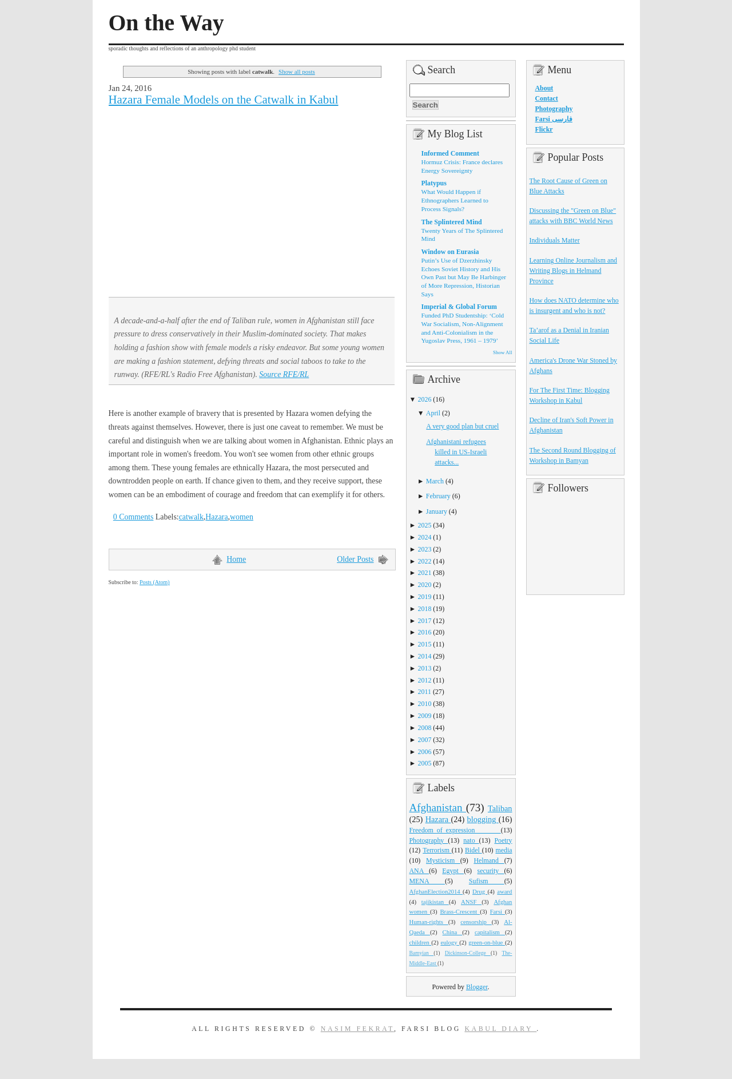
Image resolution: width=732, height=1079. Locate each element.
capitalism (490, 932)
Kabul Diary (500, 1029)
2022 (425, 561)
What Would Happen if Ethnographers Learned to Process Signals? (454, 200)
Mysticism (443, 860)
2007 (425, 740)
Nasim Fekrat (357, 1029)
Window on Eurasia (450, 252)
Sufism (486, 881)
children (420, 942)
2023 (425, 549)
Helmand (489, 860)
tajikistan (435, 901)
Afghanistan (437, 808)
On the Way (166, 22)
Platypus (434, 183)
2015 (425, 644)
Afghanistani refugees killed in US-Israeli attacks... (456, 452)
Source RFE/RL (284, 374)
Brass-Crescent (460, 911)
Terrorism (437, 850)
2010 (425, 704)
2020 (425, 585)
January (436, 511)
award (504, 891)
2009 (425, 716)
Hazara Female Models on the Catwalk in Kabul (224, 99)
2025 (425, 525)
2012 (425, 680)
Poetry (503, 840)
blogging (483, 819)
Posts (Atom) (155, 582)
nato (471, 840)
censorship (476, 921)
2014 (425, 656)
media (503, 850)
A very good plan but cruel (462, 426)
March (435, 481)
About (544, 88)
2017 (425, 621)
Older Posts (355, 559)
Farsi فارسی (553, 119)
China (453, 932)
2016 (425, 632)
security (491, 871)
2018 (425, 609)
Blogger (477, 987)
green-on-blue (486, 942)
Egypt (453, 871)
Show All (502, 352)
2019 (425, 597)
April (433, 413)
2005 (425, 763)
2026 (425, 399)
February (438, 496)
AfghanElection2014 (436, 891)
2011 (424, 692)
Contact (546, 98)
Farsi (497, 911)
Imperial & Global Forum (459, 307)
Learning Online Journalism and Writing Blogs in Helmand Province (574, 270)
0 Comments (133, 517)
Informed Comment (450, 153)
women (241, 517)
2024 (425, 537)
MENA (427, 881)
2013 (425, 668)
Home (236, 559)
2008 (425, 728)
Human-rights (428, 921)
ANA (419, 871)
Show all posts (297, 71)
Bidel (473, 850)
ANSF (471, 901)
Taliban (500, 808)
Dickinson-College (468, 953)
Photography (428, 840)
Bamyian (421, 953)
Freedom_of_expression (455, 830)
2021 (425, 573)
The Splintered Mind (451, 222)
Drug (479, 891)
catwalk (191, 517)
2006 (425, 752)
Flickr (544, 129)
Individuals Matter (555, 240)
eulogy (449, 942)
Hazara (216, 517)
